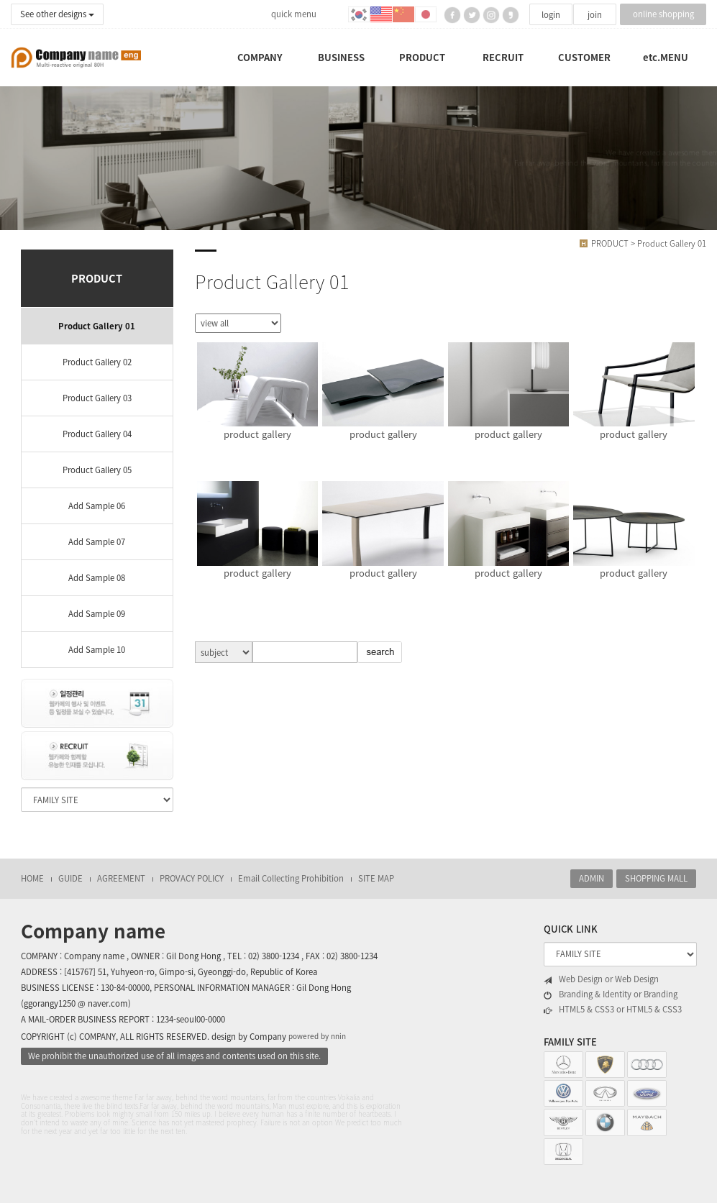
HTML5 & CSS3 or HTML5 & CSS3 (613, 1009)
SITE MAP (376, 878)
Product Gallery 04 (97, 434)
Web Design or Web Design (601, 979)
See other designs (57, 14)
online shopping (663, 14)
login (551, 15)
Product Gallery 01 (96, 326)
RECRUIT (503, 57)
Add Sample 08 (96, 578)
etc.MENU (665, 57)
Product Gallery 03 (97, 398)
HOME (32, 878)
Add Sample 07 (96, 542)
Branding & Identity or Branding (610, 994)
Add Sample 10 (96, 650)
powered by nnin (317, 1035)
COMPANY (260, 57)
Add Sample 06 (96, 506)
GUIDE (70, 878)
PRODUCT (422, 57)
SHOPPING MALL (656, 878)
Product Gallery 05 (97, 470)
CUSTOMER (584, 57)
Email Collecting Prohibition (291, 878)
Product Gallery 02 (97, 362)
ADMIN (591, 878)
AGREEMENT (121, 878)
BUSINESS (341, 57)
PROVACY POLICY (192, 878)
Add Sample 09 (96, 614)
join (595, 15)
